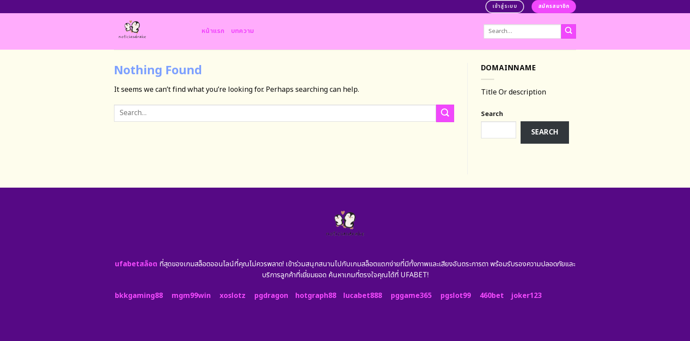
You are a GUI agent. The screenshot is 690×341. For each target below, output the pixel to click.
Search (492, 114)
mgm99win (191, 295)
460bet (492, 295)
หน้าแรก (213, 31)
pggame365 (411, 295)
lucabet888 (362, 295)
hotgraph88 (315, 295)
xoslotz (233, 295)
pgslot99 (455, 295)
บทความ (242, 31)
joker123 (526, 295)
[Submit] (568, 31)
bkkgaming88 (139, 295)
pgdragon (271, 295)
